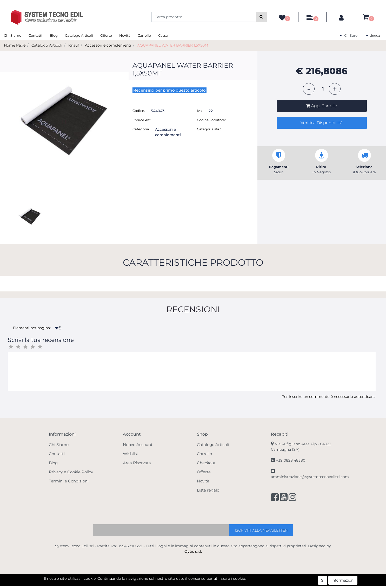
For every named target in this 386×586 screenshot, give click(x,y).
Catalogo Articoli (79, 35)
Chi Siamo (12, 35)
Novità (124, 35)
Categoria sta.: (209, 129)
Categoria (140, 129)
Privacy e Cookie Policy (71, 471)
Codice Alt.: (141, 120)
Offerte (106, 35)
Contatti (35, 35)
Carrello (144, 35)
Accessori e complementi (108, 45)
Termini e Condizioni (69, 481)
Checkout (206, 462)
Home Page (14, 45)
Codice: (138, 111)
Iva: (200, 111)
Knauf (73, 45)
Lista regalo (208, 490)
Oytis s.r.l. (193, 551)
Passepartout (204, 583)
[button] (261, 17)
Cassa (163, 35)
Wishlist (130, 453)
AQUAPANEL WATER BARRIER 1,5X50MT (173, 45)
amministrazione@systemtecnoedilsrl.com (310, 476)
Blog (54, 35)
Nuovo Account (137, 444)
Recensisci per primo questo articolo (169, 90)
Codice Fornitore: (211, 120)
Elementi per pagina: (32, 328)
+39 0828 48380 (290, 460)
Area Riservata (137, 462)
